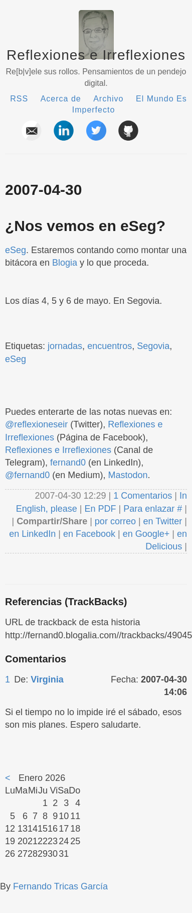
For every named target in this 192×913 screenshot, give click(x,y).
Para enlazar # (152, 509)
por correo (114, 521)
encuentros (109, 346)
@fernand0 (27, 475)
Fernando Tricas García (60, 886)
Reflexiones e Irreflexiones (96, 55)
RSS (19, 98)
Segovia (153, 346)
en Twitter (162, 521)
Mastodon (127, 475)
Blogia (64, 263)
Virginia (47, 679)
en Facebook (88, 534)
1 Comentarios (143, 496)
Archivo (108, 98)
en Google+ (146, 534)
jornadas (65, 346)
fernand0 (68, 463)
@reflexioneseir (36, 424)
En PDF (100, 509)
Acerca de (61, 98)
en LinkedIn (32, 534)
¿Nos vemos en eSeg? (85, 225)
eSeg (15, 250)
